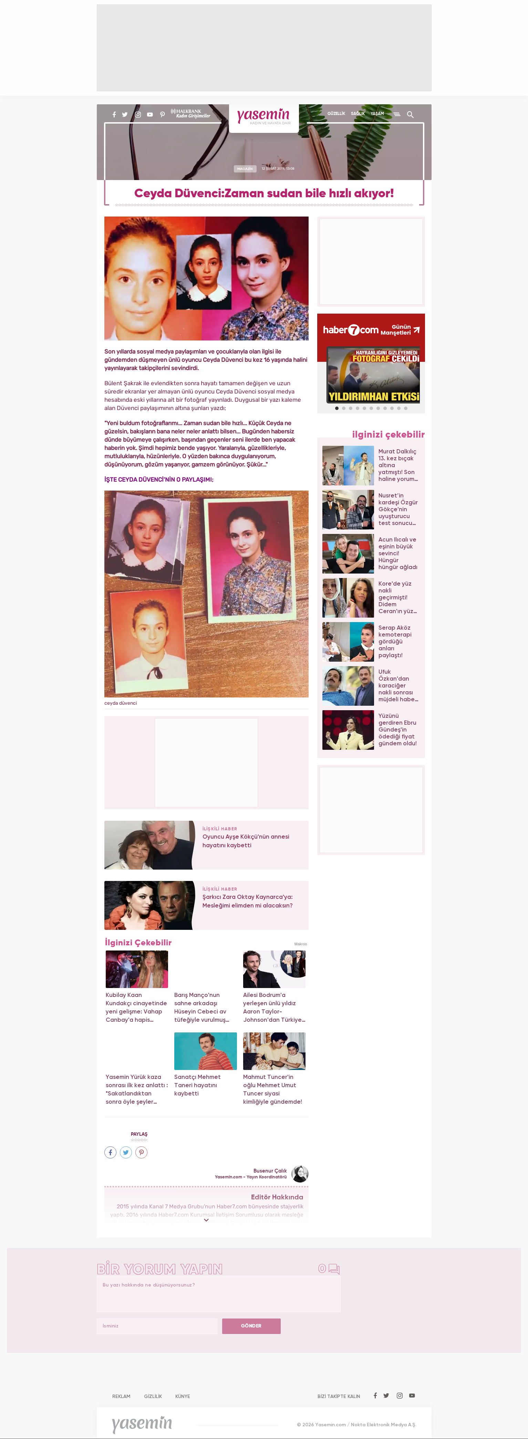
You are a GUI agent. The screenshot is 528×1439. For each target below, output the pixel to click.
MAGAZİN (245, 168)
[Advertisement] (206, 761)
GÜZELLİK (336, 114)
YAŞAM (377, 114)
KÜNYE (182, 1396)
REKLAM (121, 1396)
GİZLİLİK (153, 1396)
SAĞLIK (358, 114)
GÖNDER (251, 1326)
